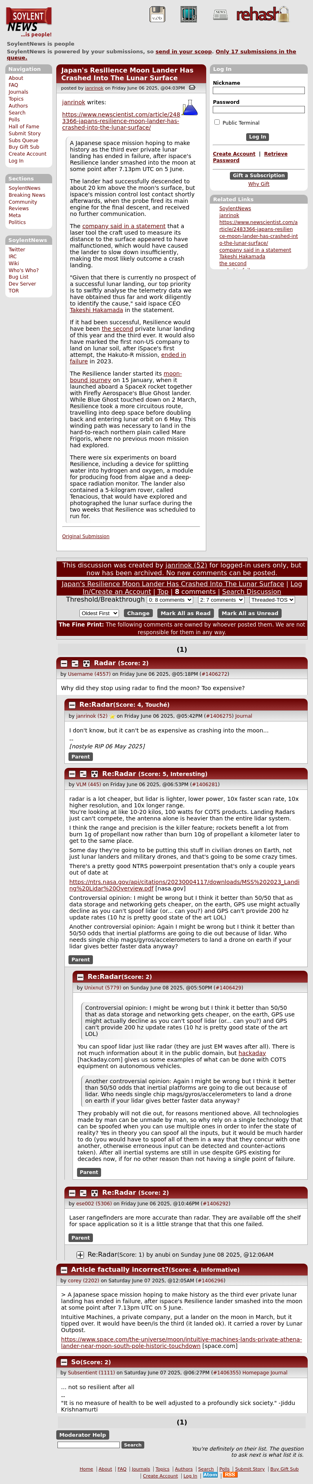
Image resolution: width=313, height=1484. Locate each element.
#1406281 (205, 784)
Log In (16, 161)
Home (86, 1469)
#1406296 (211, 1281)
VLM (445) (88, 784)
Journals (18, 92)
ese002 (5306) (94, 1204)
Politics (17, 222)
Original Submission (86, 536)
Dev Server (22, 284)
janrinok (229, 215)
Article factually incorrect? (120, 1269)
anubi (162, 1254)
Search (17, 113)
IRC (13, 256)
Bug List (19, 277)
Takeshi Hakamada (242, 256)
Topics (16, 99)
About (16, 78)
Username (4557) (89, 674)
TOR (14, 291)
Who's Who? (24, 270)
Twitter (17, 250)
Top (162, 592)
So (76, 1362)
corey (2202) (83, 1281)
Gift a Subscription (259, 175)
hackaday (252, 1053)
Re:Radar (96, 704)
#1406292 (216, 1204)
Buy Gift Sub (24, 147)
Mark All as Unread (250, 613)
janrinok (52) (186, 565)
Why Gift (258, 184)
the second (233, 263)
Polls (14, 120)
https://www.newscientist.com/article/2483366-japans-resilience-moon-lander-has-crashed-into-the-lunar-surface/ (121, 121)
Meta (15, 215)
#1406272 (214, 674)
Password (226, 102)
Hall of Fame (24, 127)
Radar (105, 663)
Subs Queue (23, 140)
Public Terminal (236, 122)
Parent (81, 757)
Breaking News (27, 195)
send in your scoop (184, 51)
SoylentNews (28, 22)
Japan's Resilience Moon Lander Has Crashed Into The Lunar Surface (127, 74)
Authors (18, 106)
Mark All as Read (186, 613)
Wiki (14, 263)
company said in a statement (255, 250)
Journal (243, 716)
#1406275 (219, 716)
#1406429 (229, 988)
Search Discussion (251, 592)
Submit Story (25, 133)
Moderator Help (82, 1435)
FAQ (13, 85)
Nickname (226, 83)
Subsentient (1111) (91, 1373)
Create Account (27, 154)
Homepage (255, 1373)
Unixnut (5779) (102, 988)
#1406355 (226, 1373)
